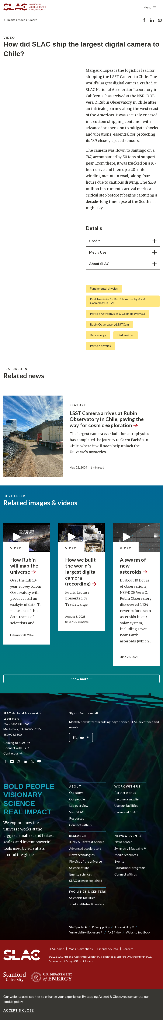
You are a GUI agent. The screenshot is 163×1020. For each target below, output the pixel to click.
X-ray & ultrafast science (86, 842)
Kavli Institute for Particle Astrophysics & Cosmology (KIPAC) (117, 301)
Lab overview (78, 805)
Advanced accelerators (85, 848)
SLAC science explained (85, 881)
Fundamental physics (104, 288)
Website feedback (138, 932)
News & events (127, 835)
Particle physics (100, 346)
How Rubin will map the (24, 566)
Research (77, 835)
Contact (13, 753)
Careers (128, 949)
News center (123, 842)
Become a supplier (127, 799)
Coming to (16, 743)
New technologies (82, 855)
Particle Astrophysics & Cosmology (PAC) (117, 313)
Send (160, 20)
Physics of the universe (85, 861)
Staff (78, 927)
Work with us (127, 786)
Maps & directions (81, 949)
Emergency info (107, 949)
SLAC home (56, 949)
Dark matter (125, 335)
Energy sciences (80, 874)
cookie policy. (13, 1001)
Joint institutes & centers (86, 904)
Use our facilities (126, 805)
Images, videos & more (22, 20)
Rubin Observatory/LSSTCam (109, 324)
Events (119, 861)
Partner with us (125, 793)
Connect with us (80, 825)
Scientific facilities (82, 898)
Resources (76, 818)
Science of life (79, 868)
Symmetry (130, 848)
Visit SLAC (76, 812)
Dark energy (98, 335)
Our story (76, 793)
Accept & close (18, 1010)
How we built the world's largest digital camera (81, 572)
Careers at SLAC (126, 812)
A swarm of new (134, 566)
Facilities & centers (87, 891)
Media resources (126, 855)
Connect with (16, 748)
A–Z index (114, 932)
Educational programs (129, 868)
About (75, 786)
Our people (77, 799)
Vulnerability (86, 932)
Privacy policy (101, 927)
